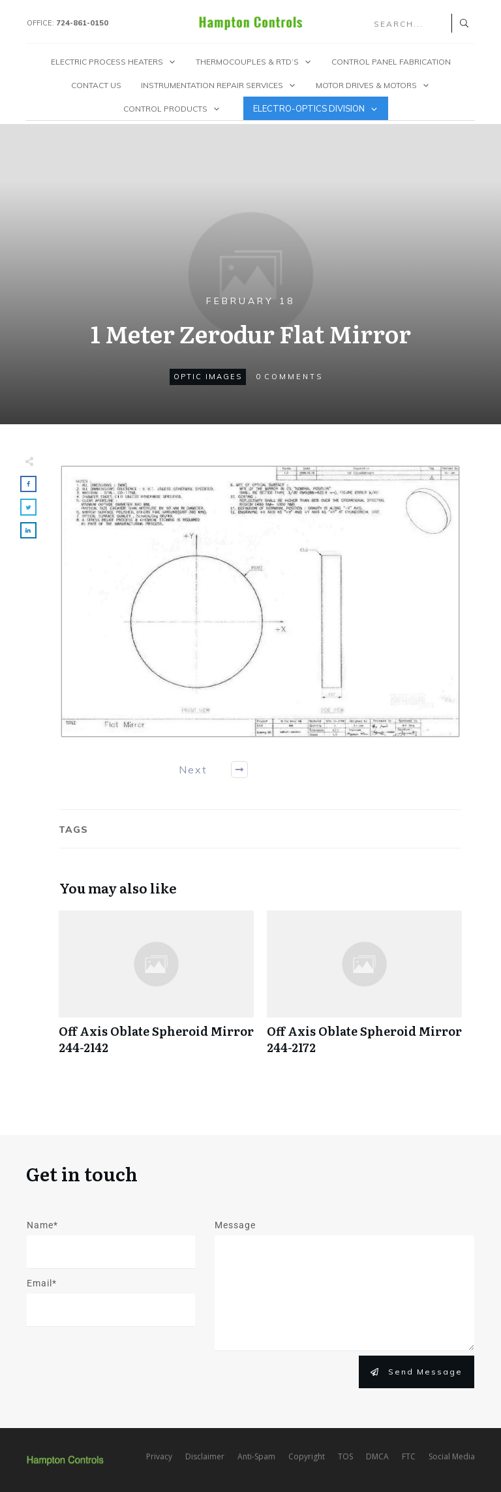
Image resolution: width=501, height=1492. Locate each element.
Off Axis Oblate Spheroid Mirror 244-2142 (156, 989)
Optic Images (208, 376)
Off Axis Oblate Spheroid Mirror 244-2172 (364, 989)
